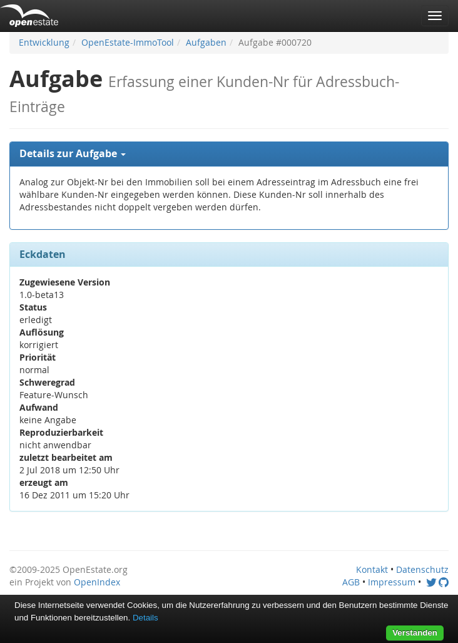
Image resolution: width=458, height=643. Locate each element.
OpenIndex (97, 582)
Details (145, 617)
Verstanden (414, 632)
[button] (229, 154)
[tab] (229, 154)
